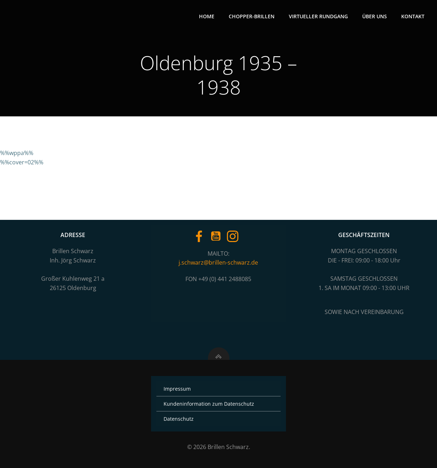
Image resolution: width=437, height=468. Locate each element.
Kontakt (412, 16)
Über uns (374, 16)
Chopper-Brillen (252, 16)
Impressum (177, 388)
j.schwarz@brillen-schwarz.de (218, 262)
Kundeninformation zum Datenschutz (209, 403)
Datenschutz (179, 418)
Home (206, 16)
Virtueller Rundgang (318, 16)
